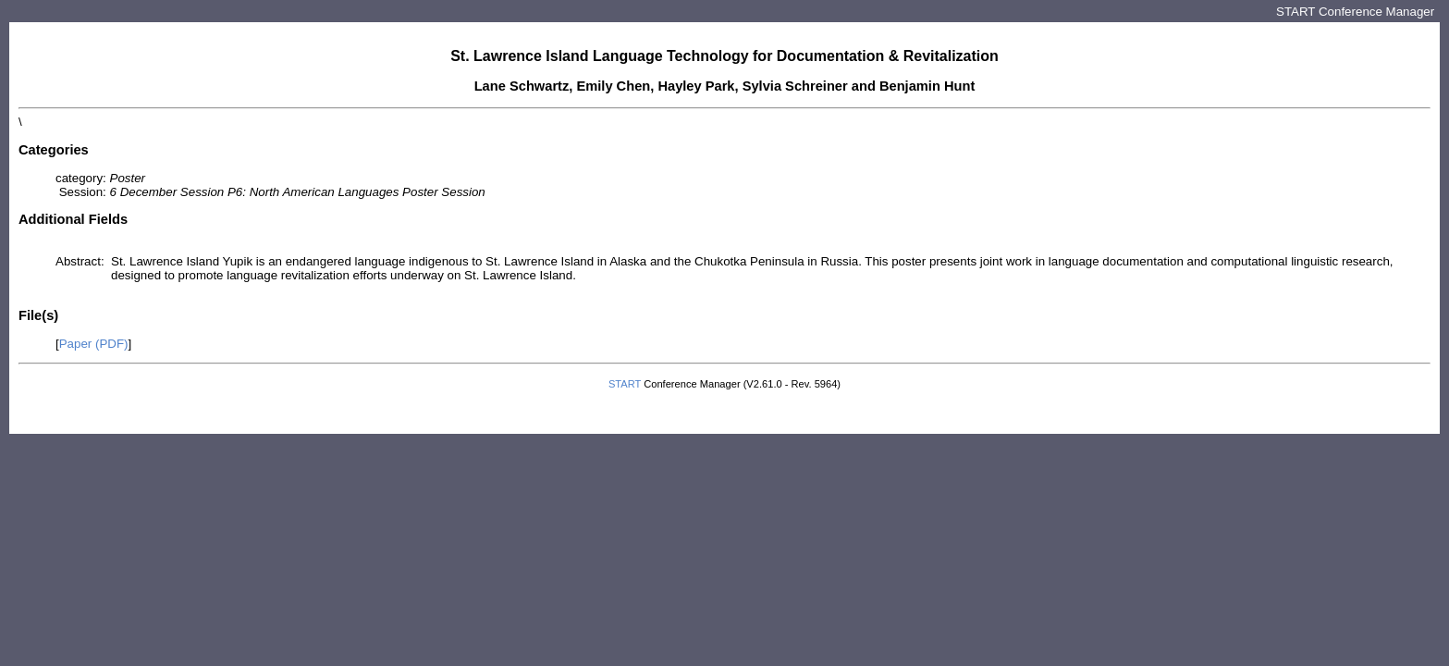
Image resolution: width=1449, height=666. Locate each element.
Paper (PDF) (94, 344)
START (624, 383)
